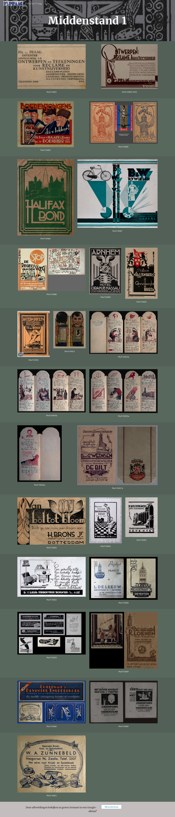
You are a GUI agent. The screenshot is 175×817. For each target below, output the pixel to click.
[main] (87, 20)
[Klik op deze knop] (111, 807)
